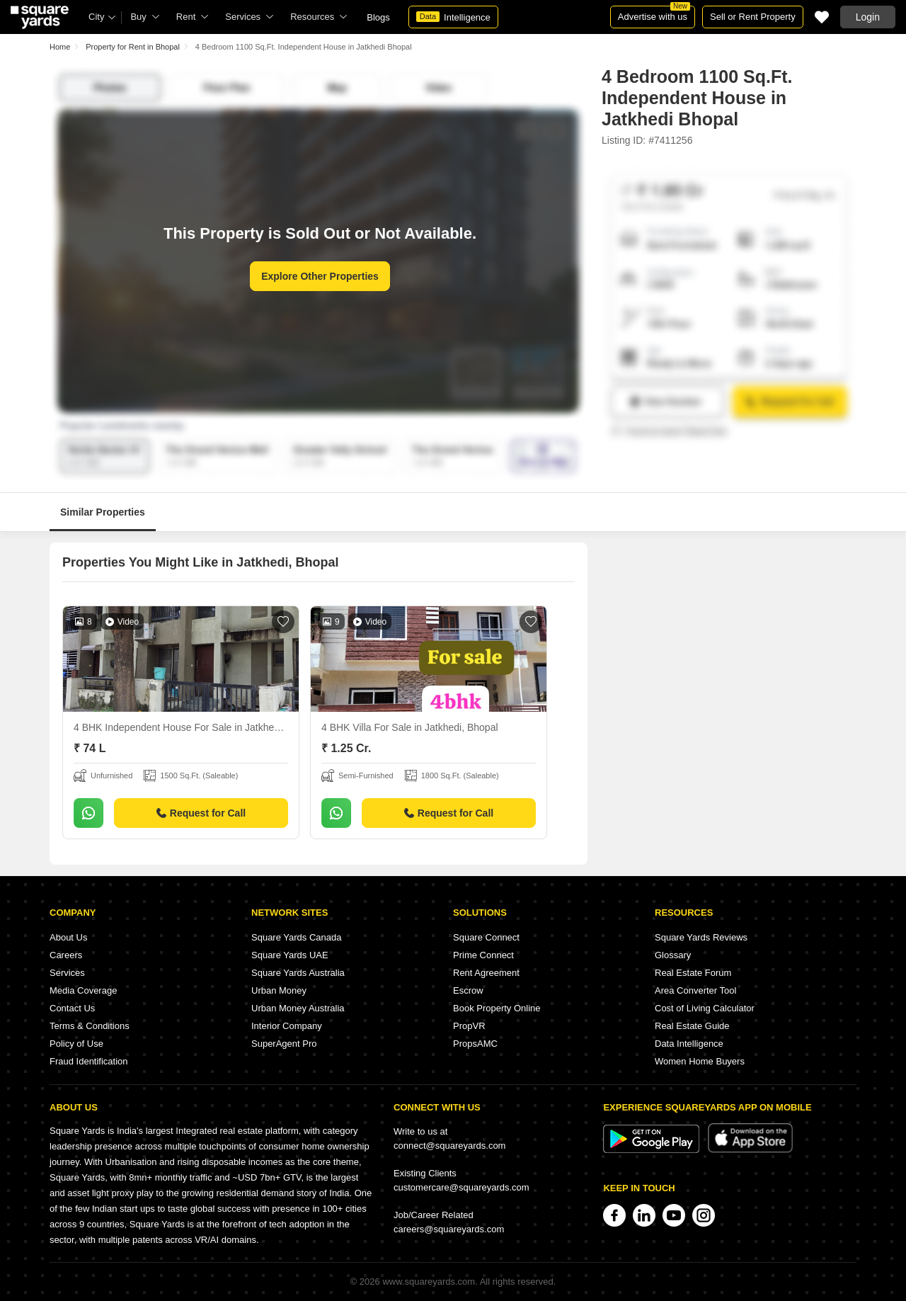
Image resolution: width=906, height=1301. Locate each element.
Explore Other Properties (320, 276)
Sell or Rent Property (753, 16)
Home (60, 46)
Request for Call (201, 813)
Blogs (378, 17)
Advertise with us (654, 14)
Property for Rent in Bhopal (133, 46)
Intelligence (453, 17)
